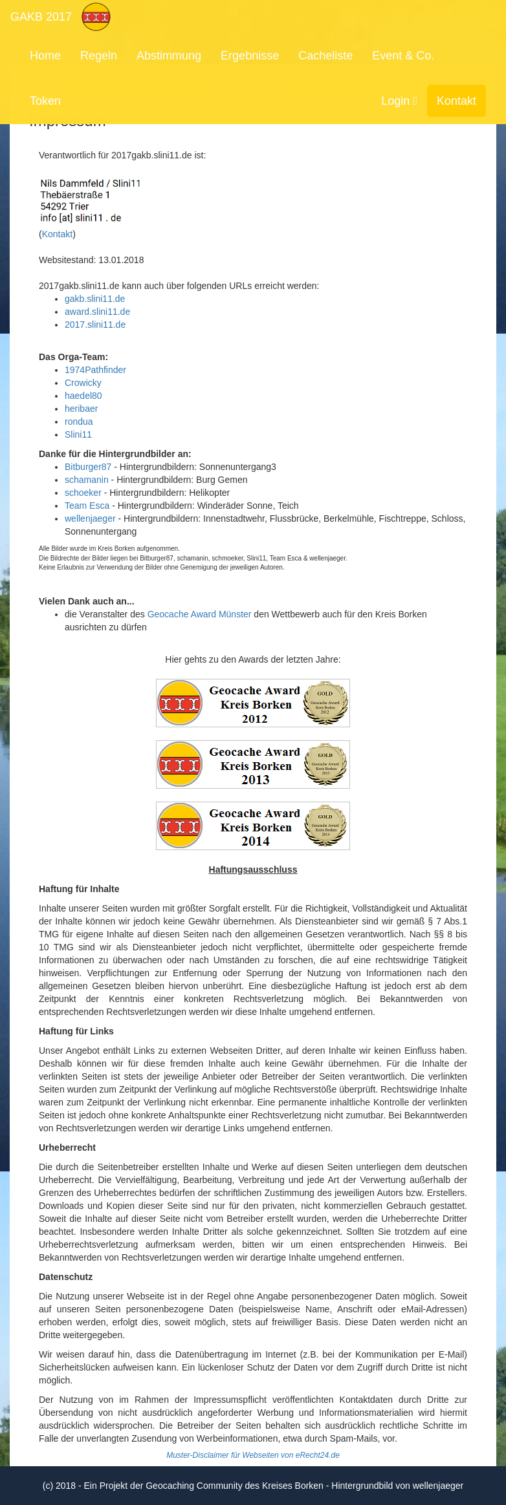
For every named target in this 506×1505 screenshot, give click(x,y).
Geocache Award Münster (200, 614)
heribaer (81, 408)
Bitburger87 (88, 467)
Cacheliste (325, 55)
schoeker (83, 492)
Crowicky (83, 383)
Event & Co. (403, 55)
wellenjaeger (90, 518)
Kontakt (456, 100)
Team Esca (87, 505)
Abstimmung (169, 55)
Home (45, 55)
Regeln (98, 55)
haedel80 (83, 395)
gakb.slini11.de (95, 299)
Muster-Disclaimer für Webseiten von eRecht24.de (253, 1455)
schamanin (87, 480)
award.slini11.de (97, 311)
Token (45, 100)
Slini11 (78, 434)
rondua (79, 421)
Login (399, 100)
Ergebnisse (250, 55)
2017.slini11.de (95, 324)
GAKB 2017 (41, 16)
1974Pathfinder (95, 370)
